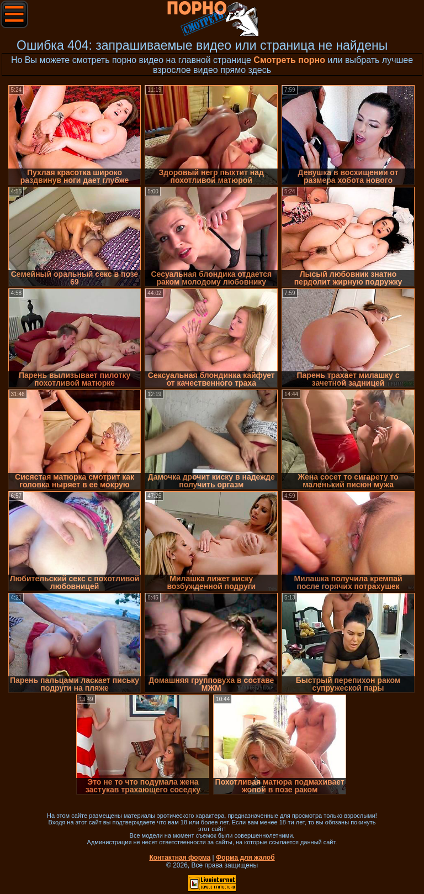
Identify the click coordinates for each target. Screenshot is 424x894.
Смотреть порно (289, 60)
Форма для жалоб (245, 857)
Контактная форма (179, 857)
